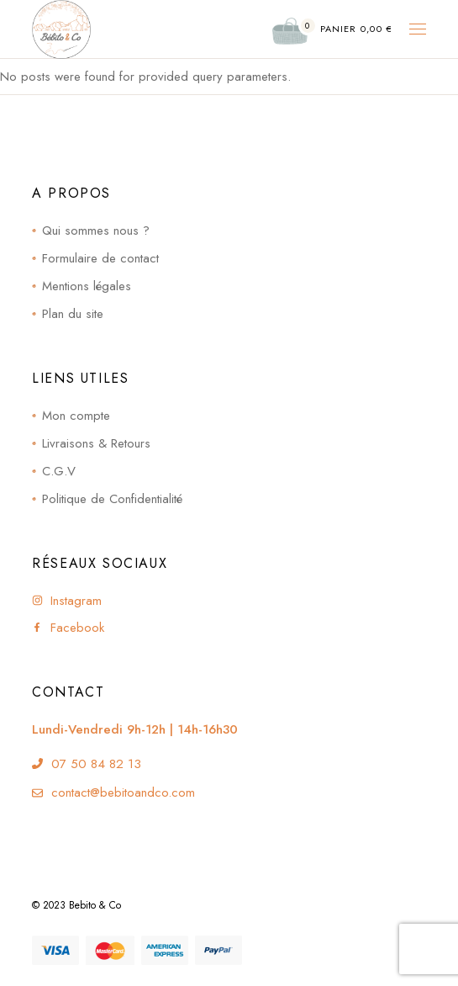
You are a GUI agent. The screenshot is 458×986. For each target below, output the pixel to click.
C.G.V (59, 471)
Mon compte (76, 415)
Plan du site (72, 314)
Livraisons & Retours (96, 443)
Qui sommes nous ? (96, 230)
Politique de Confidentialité (112, 499)
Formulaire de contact (100, 258)
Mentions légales (86, 286)
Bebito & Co (95, 905)
